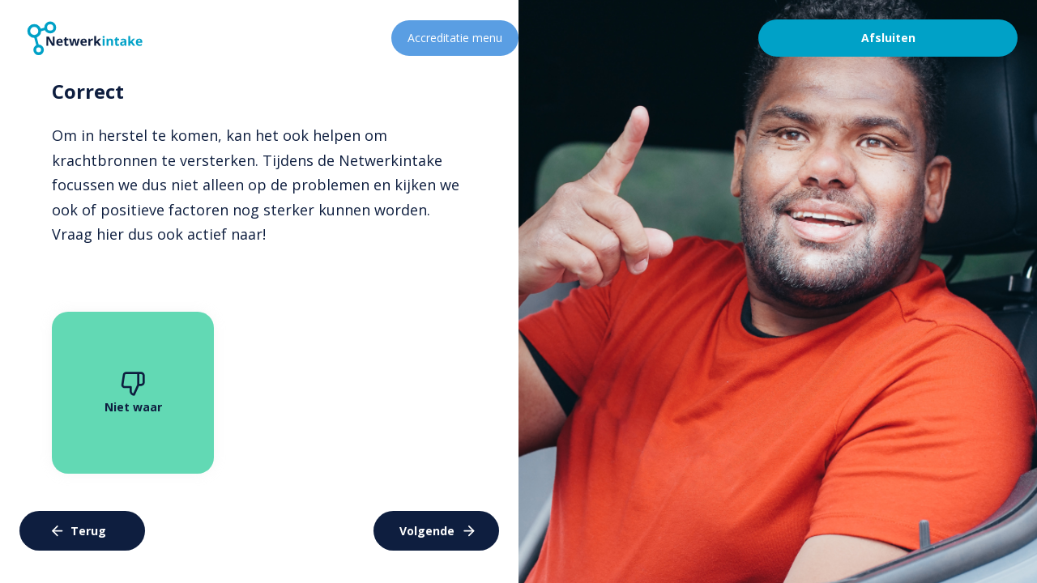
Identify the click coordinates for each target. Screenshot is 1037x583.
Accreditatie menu (455, 37)
